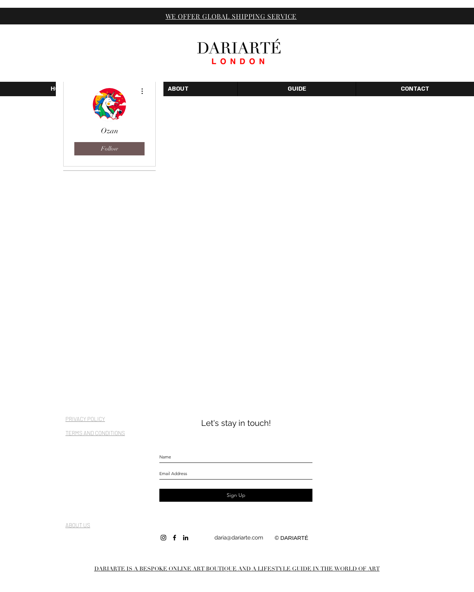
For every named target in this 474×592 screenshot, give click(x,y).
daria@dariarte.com (238, 537)
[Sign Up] (235, 495)
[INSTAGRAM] (163, 537)
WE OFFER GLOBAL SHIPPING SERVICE (231, 16)
